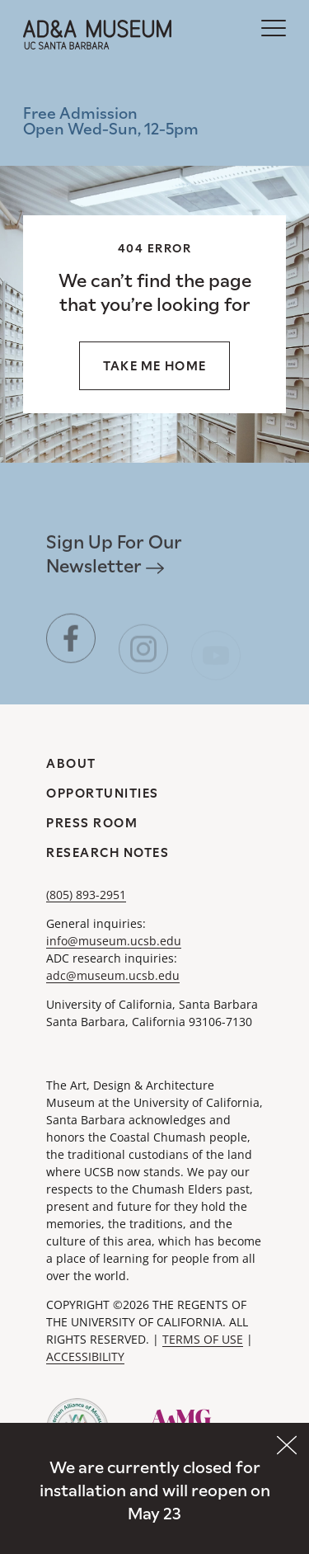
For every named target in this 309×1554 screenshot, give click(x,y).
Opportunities (102, 793)
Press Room (92, 823)
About (71, 763)
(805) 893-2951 (86, 894)
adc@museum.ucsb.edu (113, 975)
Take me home (155, 366)
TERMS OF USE (202, 1339)
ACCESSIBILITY (85, 1356)
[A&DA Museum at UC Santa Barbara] (97, 34)
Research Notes (107, 852)
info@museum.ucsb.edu (113, 941)
